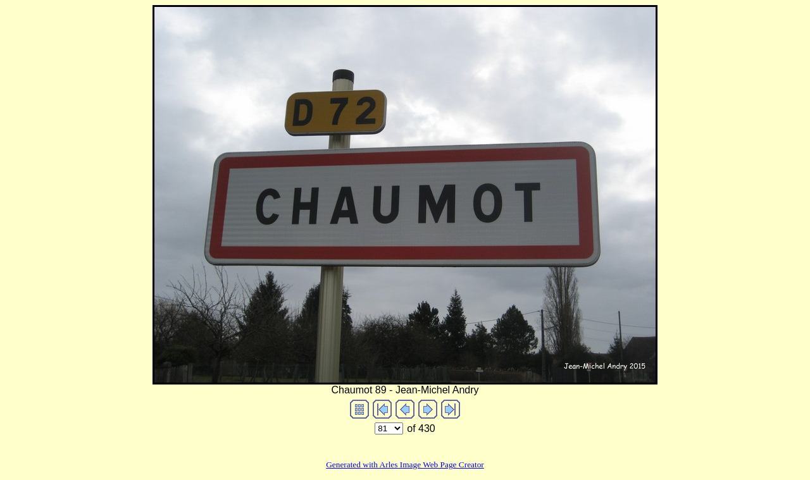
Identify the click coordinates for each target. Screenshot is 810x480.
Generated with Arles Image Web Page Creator (405, 464)
